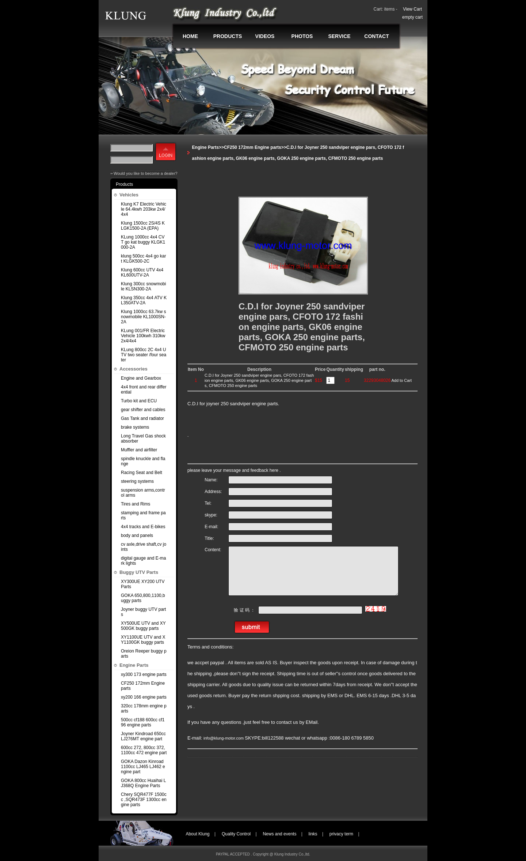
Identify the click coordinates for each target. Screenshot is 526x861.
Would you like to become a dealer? (146, 173)
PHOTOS (302, 36)
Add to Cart (401, 380)
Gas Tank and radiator (142, 418)
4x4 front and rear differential (144, 389)
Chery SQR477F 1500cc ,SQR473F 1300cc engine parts (144, 799)
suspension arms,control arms (143, 493)
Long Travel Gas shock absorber (143, 438)
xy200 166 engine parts (144, 697)
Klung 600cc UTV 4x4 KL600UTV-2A (142, 272)
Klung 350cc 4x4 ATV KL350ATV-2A (144, 300)
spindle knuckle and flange (143, 461)
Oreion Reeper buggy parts (144, 653)
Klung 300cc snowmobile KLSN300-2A (143, 286)
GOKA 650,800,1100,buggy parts (143, 598)
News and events (279, 833)
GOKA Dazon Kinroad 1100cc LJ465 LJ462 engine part (143, 766)
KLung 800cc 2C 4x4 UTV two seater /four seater (143, 354)
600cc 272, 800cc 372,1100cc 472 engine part (144, 750)
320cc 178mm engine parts (144, 708)
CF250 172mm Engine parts (143, 686)
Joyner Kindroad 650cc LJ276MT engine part (143, 736)
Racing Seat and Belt (141, 472)
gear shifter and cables (143, 409)
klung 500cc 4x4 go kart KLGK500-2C (143, 258)
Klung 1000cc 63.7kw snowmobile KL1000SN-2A (143, 316)
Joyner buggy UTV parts (143, 612)
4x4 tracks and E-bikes (143, 526)
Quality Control (236, 833)
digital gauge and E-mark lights (143, 561)
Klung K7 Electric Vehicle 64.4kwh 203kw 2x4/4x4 (143, 209)
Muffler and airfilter (139, 449)
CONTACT (376, 36)
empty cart (412, 17)
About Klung (197, 833)
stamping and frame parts (143, 515)
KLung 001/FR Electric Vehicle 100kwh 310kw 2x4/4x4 (143, 335)
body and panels (137, 535)
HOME (190, 36)
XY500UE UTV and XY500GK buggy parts (143, 626)
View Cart (412, 9)
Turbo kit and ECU (139, 400)
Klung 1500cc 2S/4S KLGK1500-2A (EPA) (143, 226)
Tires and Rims (135, 504)
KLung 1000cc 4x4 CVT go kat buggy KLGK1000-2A (143, 242)
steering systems (137, 481)
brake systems (135, 427)
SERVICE (339, 36)
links (313, 833)
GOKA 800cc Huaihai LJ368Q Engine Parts (143, 783)
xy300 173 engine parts (144, 674)
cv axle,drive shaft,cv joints (143, 547)
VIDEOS (265, 36)
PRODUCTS (227, 36)
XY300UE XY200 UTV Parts (142, 584)
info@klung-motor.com (224, 738)
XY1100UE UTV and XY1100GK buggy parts (143, 640)
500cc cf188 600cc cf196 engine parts (142, 722)
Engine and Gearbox (141, 378)
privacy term (341, 833)
